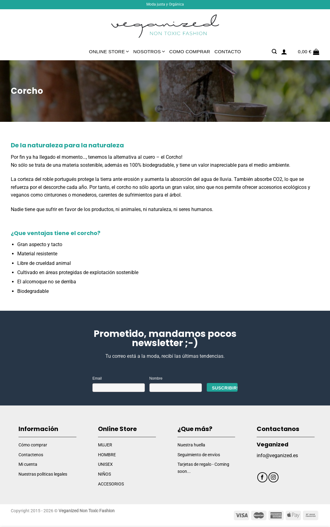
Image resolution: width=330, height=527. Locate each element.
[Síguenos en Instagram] (273, 477)
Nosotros (149, 51)
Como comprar (189, 51)
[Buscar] (274, 52)
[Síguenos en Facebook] (262, 477)
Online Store (109, 51)
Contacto (227, 51)
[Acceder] (284, 51)
